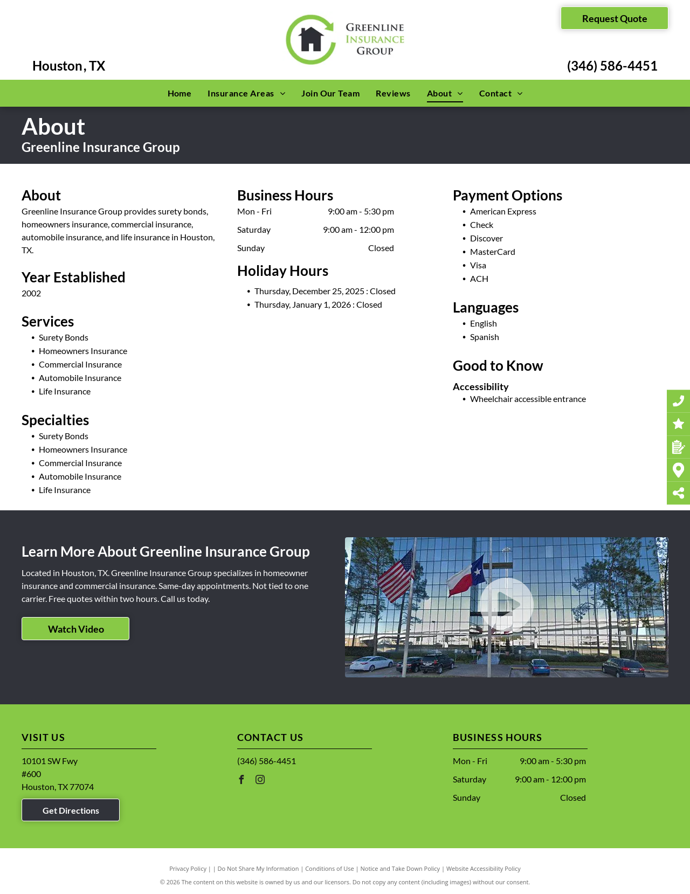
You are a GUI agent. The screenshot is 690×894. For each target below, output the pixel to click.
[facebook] (241, 781)
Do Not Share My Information (258, 868)
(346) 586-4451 (612, 65)
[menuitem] (180, 93)
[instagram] (260, 781)
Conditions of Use (329, 868)
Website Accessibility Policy (483, 868)
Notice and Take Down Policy (400, 868)
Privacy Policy (187, 868)
